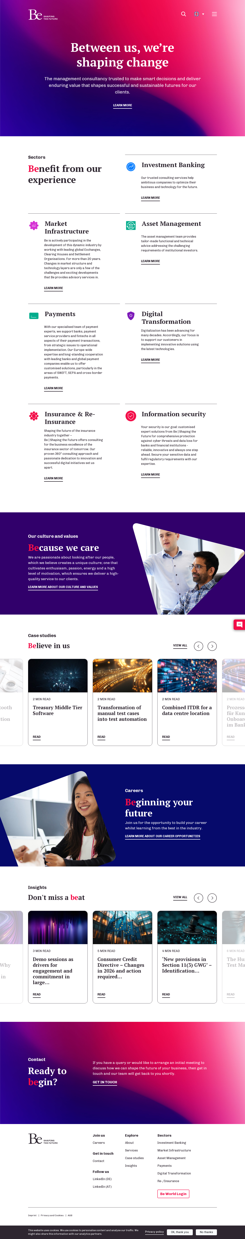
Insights (131, 1166)
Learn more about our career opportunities (162, 836)
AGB (70, 1215)
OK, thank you (180, 1232)
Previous (198, 646)
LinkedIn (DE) (102, 1179)
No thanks (206, 1232)
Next (212, 646)
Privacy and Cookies (52, 1215)
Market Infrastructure (174, 1150)
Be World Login (173, 1194)
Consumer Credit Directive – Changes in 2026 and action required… (120, 968)
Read (37, 737)
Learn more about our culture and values (63, 587)
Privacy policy (154, 1231)
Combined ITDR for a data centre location (187, 710)
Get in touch (105, 1082)
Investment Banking (171, 1143)
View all (180, 645)
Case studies (134, 1158)
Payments (164, 1166)
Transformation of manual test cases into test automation (122, 713)
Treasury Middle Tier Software (57, 710)
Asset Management (171, 1158)
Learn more (122, 105)
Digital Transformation (174, 1173)
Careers (99, 1143)
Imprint (32, 1215)
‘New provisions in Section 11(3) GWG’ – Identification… (187, 965)
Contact (98, 1161)
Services (131, 1150)
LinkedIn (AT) (102, 1187)
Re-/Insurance (168, 1181)
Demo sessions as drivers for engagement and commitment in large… (53, 971)
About (129, 1143)
